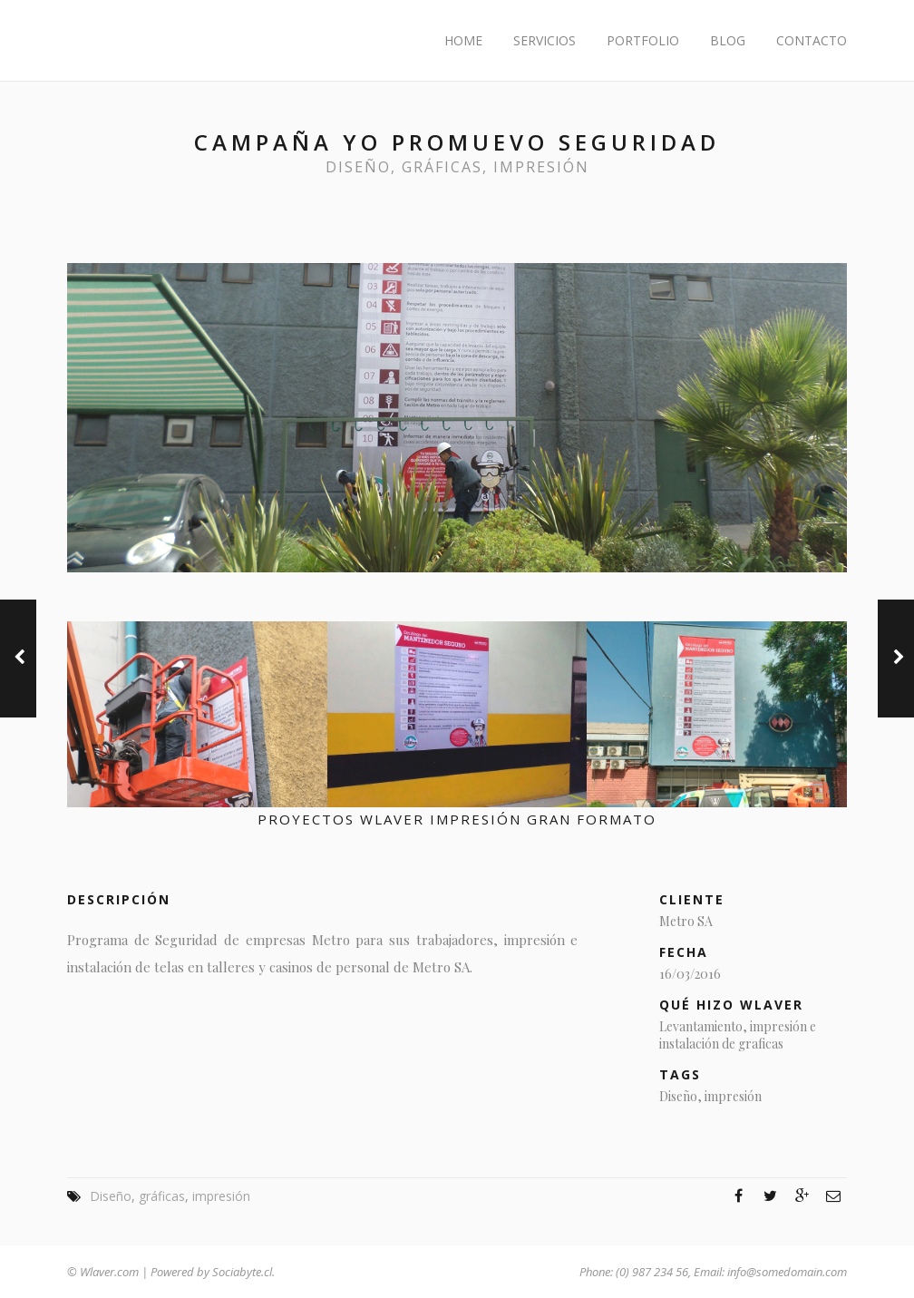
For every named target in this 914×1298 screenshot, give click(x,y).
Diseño (358, 167)
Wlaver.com (109, 1272)
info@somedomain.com (787, 1272)
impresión (541, 167)
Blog (727, 40)
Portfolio (643, 40)
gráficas (442, 167)
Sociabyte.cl (242, 1272)
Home (463, 40)
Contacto (811, 40)
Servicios (544, 40)
